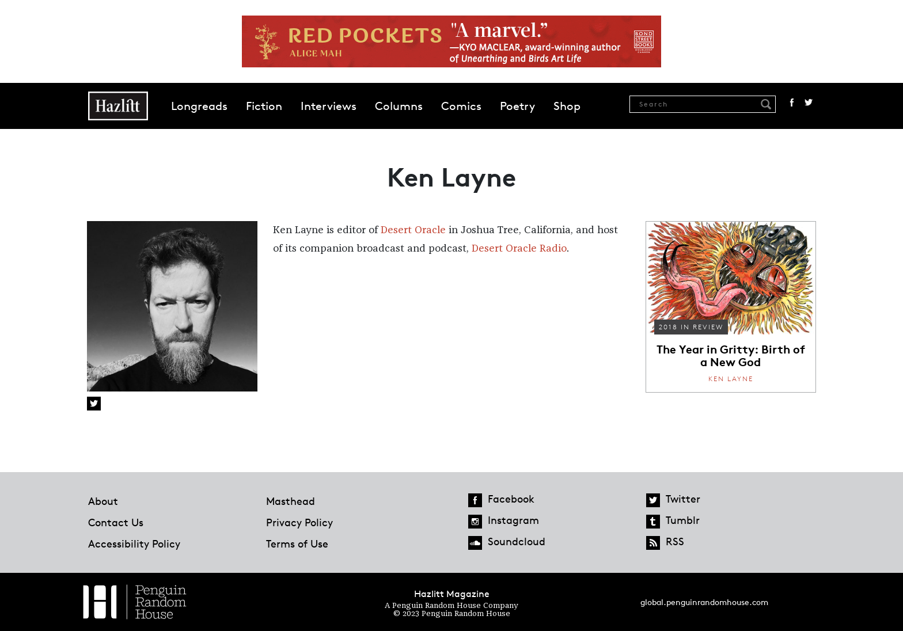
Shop (566, 106)
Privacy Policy (299, 522)
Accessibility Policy (134, 543)
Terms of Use (297, 543)
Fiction (264, 106)
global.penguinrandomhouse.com (704, 602)
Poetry (517, 106)
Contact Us (115, 522)
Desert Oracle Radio (519, 249)
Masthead (290, 501)
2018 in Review (691, 326)
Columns (399, 106)
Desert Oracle (413, 230)
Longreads (199, 106)
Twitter (808, 102)
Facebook (792, 102)
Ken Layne (730, 378)
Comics (461, 106)
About (103, 501)
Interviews (328, 106)
